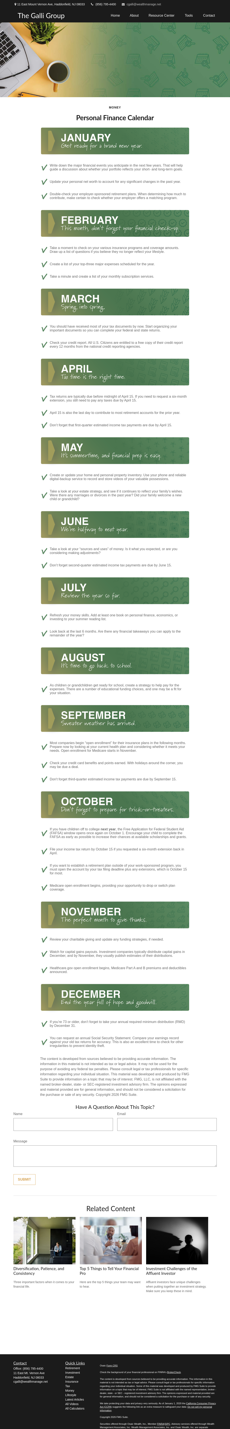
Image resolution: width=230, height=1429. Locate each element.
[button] (115, 15)
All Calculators (74, 1408)
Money (69, 1390)
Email (121, 1114)
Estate (69, 1377)
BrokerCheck (174, 1372)
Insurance (71, 1381)
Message (20, 1141)
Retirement (72, 1368)
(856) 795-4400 (103, 4)
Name (18, 1114)
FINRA (160, 1424)
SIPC (167, 1424)
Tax (67, 1386)
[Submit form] (24, 1179)
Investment (72, 1372)
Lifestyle (70, 1395)
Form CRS (112, 1365)
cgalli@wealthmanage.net (141, 4)
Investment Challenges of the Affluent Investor (171, 1271)
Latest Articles (74, 1399)
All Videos (72, 1404)
